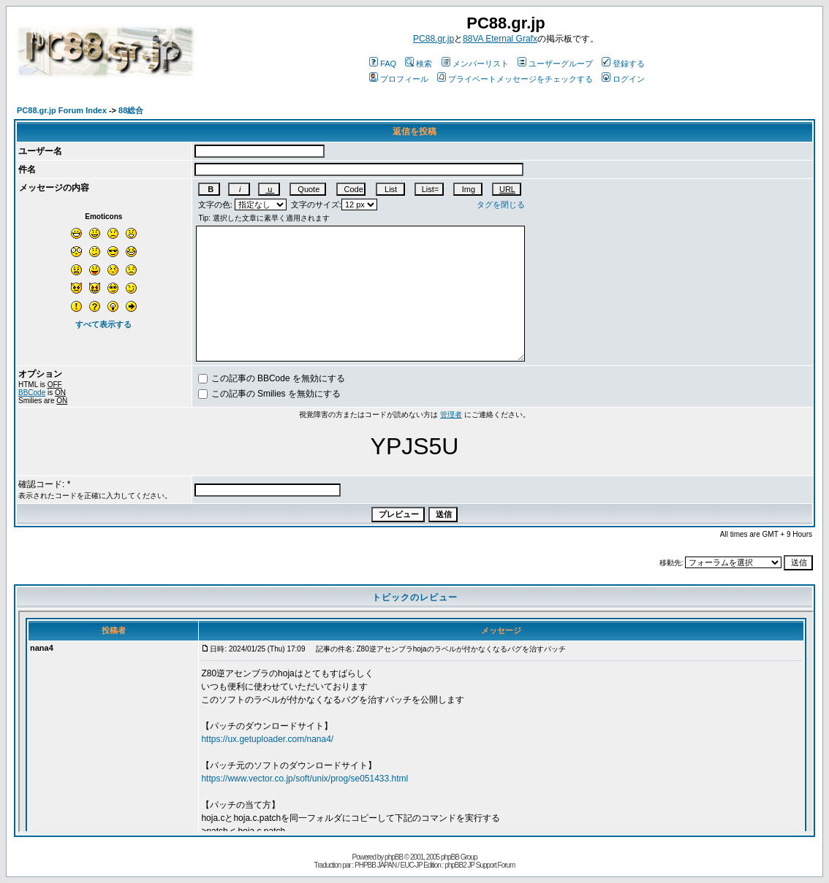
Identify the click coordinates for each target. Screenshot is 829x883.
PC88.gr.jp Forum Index (62, 110)
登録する (623, 63)
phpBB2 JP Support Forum (479, 865)
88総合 (130, 110)
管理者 (451, 414)
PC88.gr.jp (433, 39)
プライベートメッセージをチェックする (515, 78)
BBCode (31, 393)
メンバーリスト (475, 63)
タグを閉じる (501, 204)
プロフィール (398, 78)
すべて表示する (103, 324)
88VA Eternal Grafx (500, 39)
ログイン (623, 78)
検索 (418, 63)
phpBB (394, 857)
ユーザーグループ (555, 63)
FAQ (382, 63)
